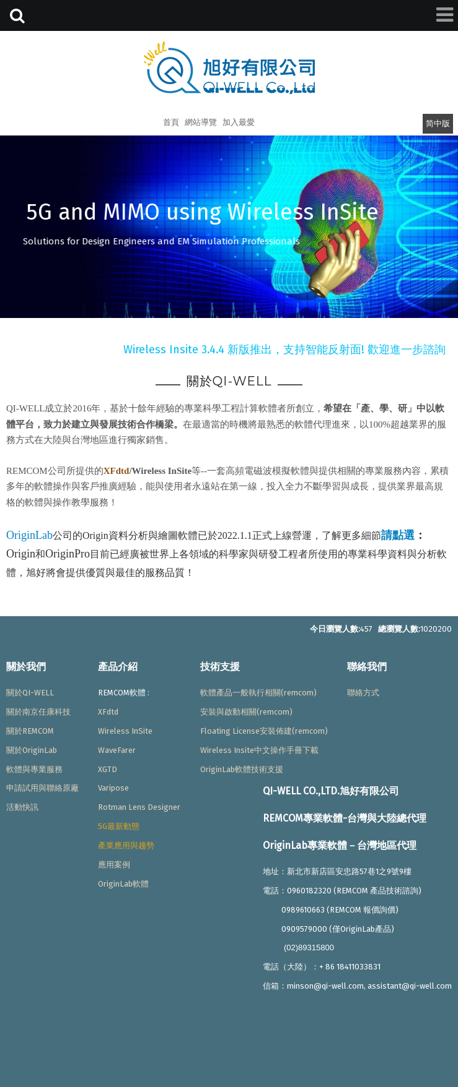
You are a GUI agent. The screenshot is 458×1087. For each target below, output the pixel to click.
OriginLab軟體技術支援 (241, 769)
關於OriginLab (31, 750)
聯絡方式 (363, 692)
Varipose (113, 788)
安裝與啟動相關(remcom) (246, 711)
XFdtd (116, 471)
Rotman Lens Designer (139, 807)
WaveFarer (117, 750)
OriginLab (29, 535)
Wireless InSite (125, 731)
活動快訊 (22, 807)
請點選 (398, 535)
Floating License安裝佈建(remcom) (264, 731)
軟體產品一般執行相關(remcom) (258, 692)
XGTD (107, 769)
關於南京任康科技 (38, 711)
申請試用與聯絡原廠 (42, 788)
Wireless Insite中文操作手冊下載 (259, 750)
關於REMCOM (30, 731)
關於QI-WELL (30, 692)
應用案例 (114, 864)
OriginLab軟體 (123, 883)
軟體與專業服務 (34, 769)
